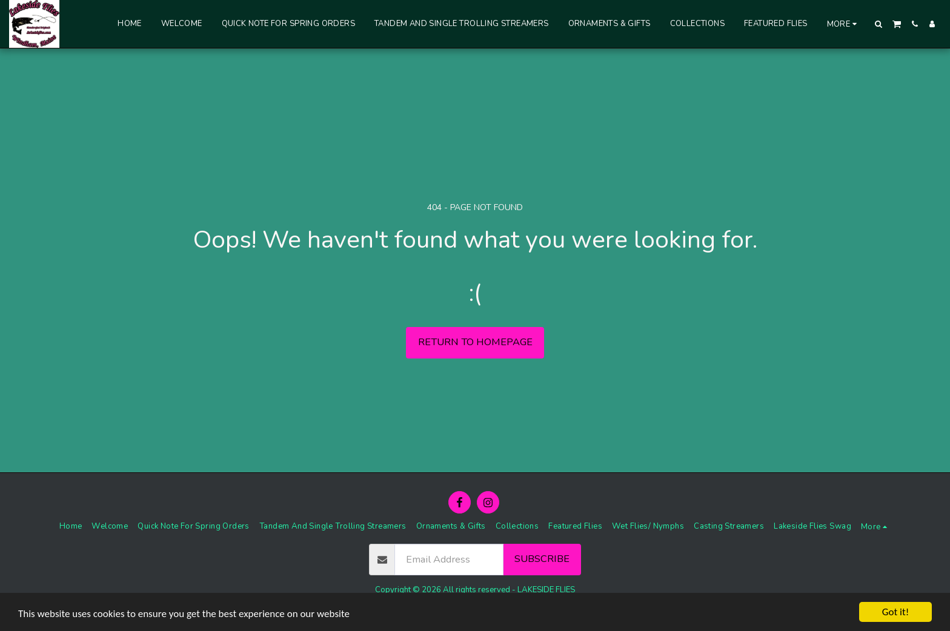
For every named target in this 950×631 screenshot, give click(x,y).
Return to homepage (475, 342)
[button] (879, 24)
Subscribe (542, 559)
